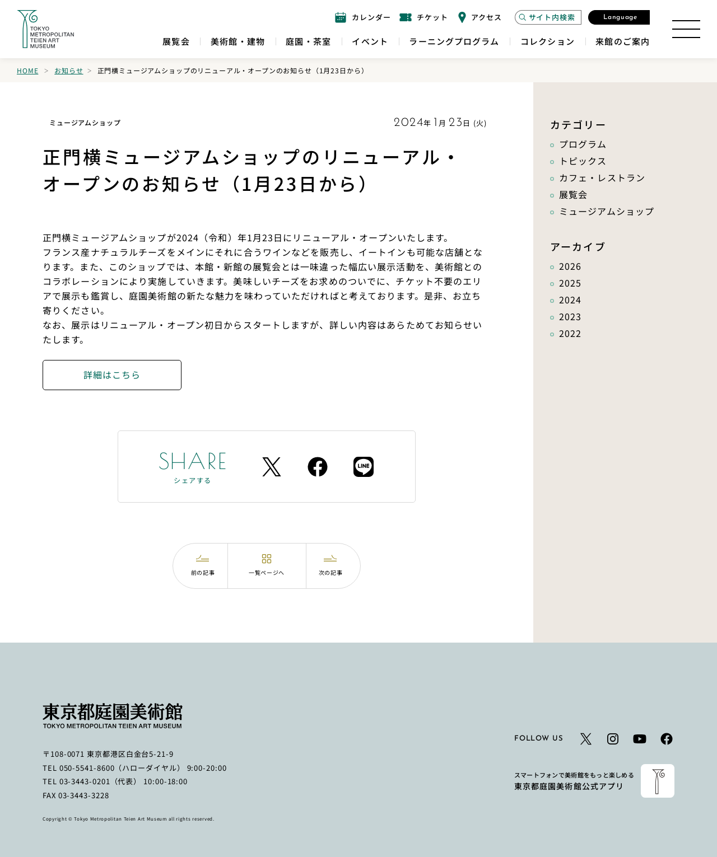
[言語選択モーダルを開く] (619, 17)
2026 (570, 266)
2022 (570, 333)
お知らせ (68, 70)
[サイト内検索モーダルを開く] (548, 17)
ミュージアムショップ (606, 211)
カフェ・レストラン (602, 177)
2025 (570, 282)
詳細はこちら (112, 374)
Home (27, 70)
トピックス (583, 160)
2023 (570, 316)
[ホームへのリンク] (45, 29)
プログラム (583, 144)
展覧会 (573, 194)
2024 (570, 299)
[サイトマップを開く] (686, 29)
